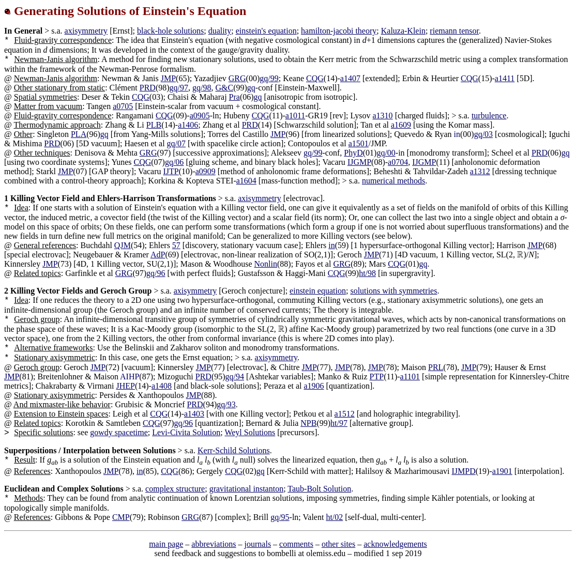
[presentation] (520, 254)
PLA (78, 134)
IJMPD (464, 471)
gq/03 (483, 134)
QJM (122, 245)
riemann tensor (454, 30)
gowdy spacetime (119, 432)
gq (251, 87)
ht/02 (334, 517)
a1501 (358, 143)
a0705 (123, 106)
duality (219, 30)
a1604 (246, 180)
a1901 (502, 471)
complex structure (175, 488)
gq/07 (176, 143)
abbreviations (213, 544)
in (331, 245)
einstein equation (318, 290)
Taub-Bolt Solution (319, 488)
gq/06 (174, 162)
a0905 (200, 115)
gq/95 (279, 517)
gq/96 (155, 273)
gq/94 (234, 376)
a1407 (350, 78)
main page (166, 544)
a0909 (205, 171)
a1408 (161, 385)
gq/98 (201, 87)
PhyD (353, 152)
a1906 (314, 385)
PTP (377, 376)
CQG (315, 78)
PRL (435, 367)
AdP (157, 254)
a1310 (383, 115)
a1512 (345, 413)
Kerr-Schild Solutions (234, 450)
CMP (121, 517)
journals (258, 544)
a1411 (505, 78)
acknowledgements (395, 544)
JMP (168, 78)
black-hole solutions (170, 30)
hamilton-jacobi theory (338, 30)
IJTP (171, 171)
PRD (148, 87)
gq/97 (179, 87)
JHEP (125, 385)
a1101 (410, 376)
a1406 (188, 124)
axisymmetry (86, 30)
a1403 (194, 413)
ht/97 (338, 423)
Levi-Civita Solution (186, 432)
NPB (308, 423)
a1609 (401, 124)
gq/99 (269, 78)
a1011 (295, 115)
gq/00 (385, 152)
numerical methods (393, 180)
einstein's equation (266, 30)
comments (296, 544)
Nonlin (265, 263)
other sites (338, 544)
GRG (237, 78)
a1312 (480, 171)
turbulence (489, 115)
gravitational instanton (246, 488)
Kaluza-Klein (403, 30)
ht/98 (367, 273)
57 (176, 245)
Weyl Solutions (249, 432)
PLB (153, 124)
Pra (234, 97)
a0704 (398, 162)
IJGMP (359, 162)
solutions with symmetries (393, 290)
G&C (224, 87)
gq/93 (226, 404)
